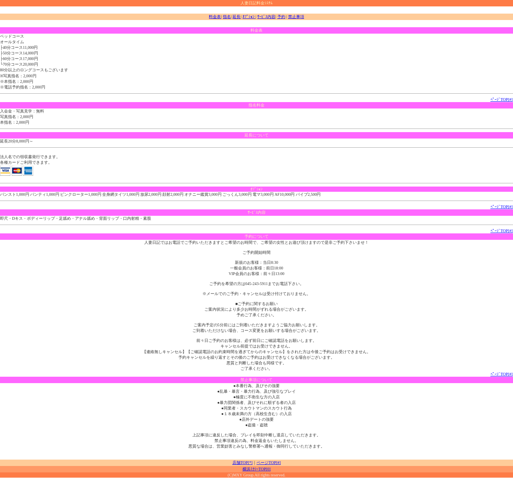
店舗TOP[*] (242, 462)
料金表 (215, 16)
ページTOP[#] (268, 462)
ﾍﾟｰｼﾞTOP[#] (502, 99)
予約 (281, 16)
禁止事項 (296, 16)
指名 (227, 16)
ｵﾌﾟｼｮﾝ (249, 16)
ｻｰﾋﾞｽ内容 (266, 16)
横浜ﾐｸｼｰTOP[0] (256, 469)
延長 (236, 16)
